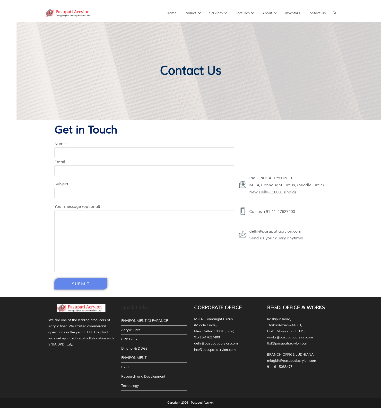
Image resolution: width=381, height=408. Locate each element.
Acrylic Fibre (130, 330)
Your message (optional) (144, 223)
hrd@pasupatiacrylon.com (215, 350)
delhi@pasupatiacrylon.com (216, 343)
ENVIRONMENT (134, 358)
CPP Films (129, 339)
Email (144, 166)
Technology (130, 386)
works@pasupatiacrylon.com (290, 337)
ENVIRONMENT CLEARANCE (144, 321)
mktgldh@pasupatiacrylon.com (291, 361)
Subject (144, 188)
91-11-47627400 (207, 337)
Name (144, 148)
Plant (125, 367)
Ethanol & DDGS (134, 348)
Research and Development (143, 376)
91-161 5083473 (280, 367)
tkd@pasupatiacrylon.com (287, 343)
